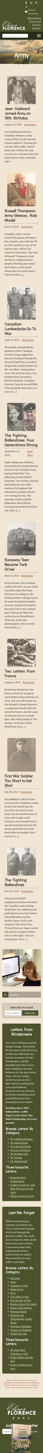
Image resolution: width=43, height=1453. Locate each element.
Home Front (16, 1289)
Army (13, 1281)
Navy (13, 1293)
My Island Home (19, 1142)
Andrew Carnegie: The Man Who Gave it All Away (22, 1188)
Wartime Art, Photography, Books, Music (21, 1318)
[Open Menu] (39, 35)
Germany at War (19, 1285)
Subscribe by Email (21, 1007)
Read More (30, 124)
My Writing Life (19, 1161)
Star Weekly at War (20, 1300)
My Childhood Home (21, 1139)
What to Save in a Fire (22, 1196)
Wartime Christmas (20, 1326)
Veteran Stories (18, 1311)
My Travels (16, 1157)
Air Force (15, 1278)
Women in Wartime (21, 1330)
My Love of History (20, 1150)
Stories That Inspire (21, 1307)
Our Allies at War (19, 1296)
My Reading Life (19, 1153)
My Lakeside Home (20, 1146)
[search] (5, 995)
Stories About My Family (23, 1304)
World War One (18, 1333)
